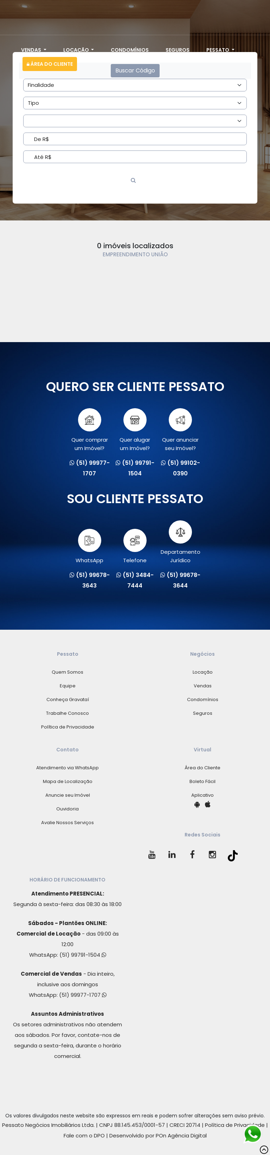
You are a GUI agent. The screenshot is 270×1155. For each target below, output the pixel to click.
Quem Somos (67, 672)
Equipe (68, 685)
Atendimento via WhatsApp (67, 767)
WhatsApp (89, 546)
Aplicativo (202, 795)
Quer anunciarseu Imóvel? (180, 430)
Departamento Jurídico (180, 542)
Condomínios (130, 49)
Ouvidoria (67, 809)
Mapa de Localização (67, 781)
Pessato (218, 49)
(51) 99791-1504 (82, 954)
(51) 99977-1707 (83, 995)
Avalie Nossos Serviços (67, 822)
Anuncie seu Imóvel (67, 795)
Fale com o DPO (84, 1135)
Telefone (135, 546)
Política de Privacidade (67, 727)
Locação (76, 49)
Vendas (31, 49)
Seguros (177, 49)
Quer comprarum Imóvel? (89, 430)
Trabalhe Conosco (67, 713)
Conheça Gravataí (67, 699)
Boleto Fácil (202, 781)
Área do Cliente (50, 64)
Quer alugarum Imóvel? (135, 430)
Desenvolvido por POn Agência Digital (158, 1135)
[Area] (135, 85)
